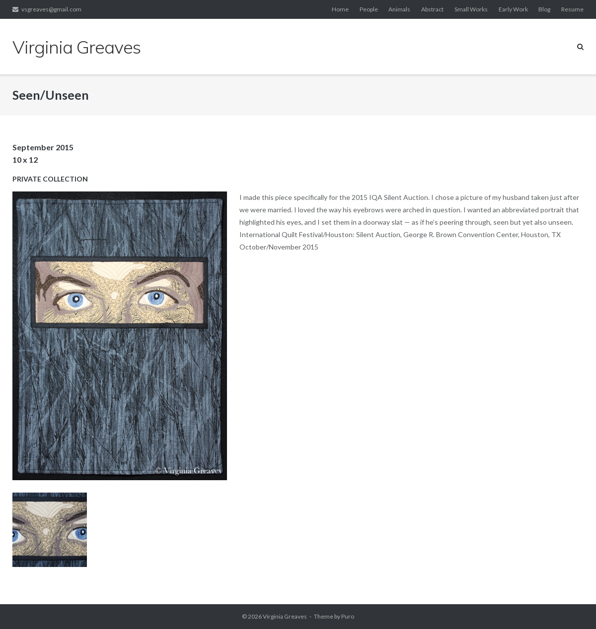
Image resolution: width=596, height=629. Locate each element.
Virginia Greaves (285, 616)
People (369, 9)
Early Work (513, 9)
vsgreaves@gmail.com (51, 9)
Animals (399, 9)
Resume (572, 9)
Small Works (471, 9)
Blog (544, 9)
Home (340, 9)
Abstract (432, 9)
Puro (347, 616)
